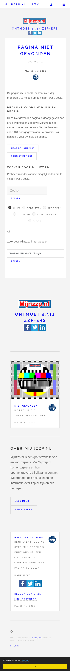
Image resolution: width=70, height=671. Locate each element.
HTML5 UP (37, 638)
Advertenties (47, 215)
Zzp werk (24, 215)
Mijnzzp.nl (15, 4)
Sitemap (14, 646)
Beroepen (55, 208)
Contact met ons (21, 156)
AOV (35, 4)
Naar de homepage (23, 148)
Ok (35, 666)
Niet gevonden (26, 406)
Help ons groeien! (28, 537)
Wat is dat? (25, 660)
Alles (17, 208)
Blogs (37, 221)
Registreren (23, 510)
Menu (64, 4)
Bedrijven (34, 208)
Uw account (51, 4)
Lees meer (22, 501)
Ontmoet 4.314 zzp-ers (35, 28)
